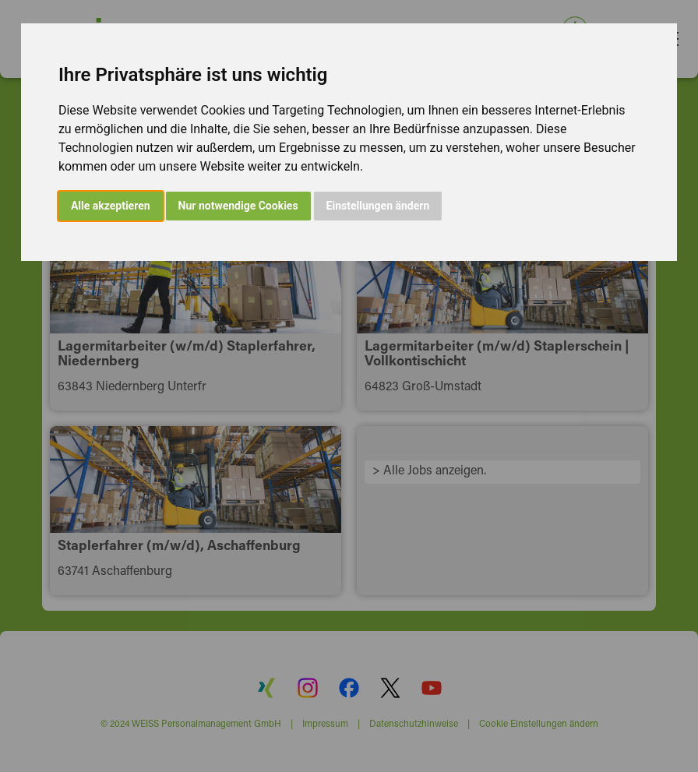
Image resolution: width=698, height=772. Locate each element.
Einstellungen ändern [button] (378, 205)
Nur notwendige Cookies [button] (238, 205)
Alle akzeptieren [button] (110, 205)
